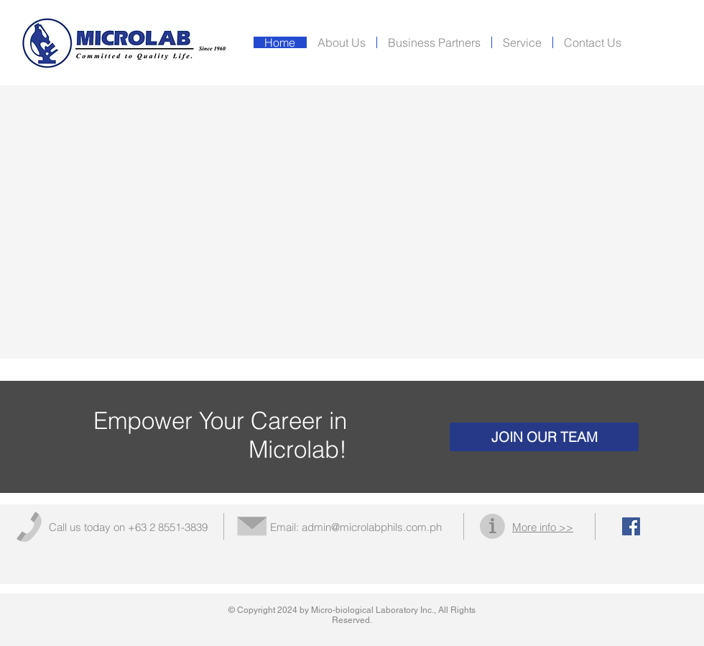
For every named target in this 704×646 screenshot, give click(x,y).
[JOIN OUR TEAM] (544, 437)
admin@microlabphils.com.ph (372, 527)
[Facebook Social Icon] (631, 526)
